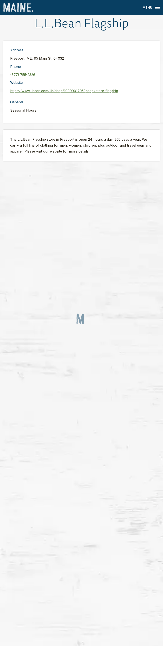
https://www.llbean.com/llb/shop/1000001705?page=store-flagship (64, 91)
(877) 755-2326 (22, 75)
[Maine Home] (18, 7)
